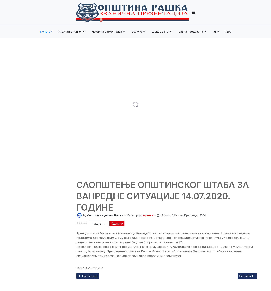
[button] (72, 31)
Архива (148, 215)
